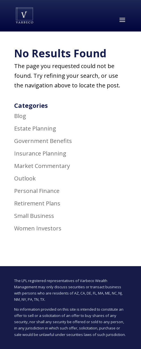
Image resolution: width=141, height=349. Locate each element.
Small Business (34, 216)
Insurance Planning (40, 153)
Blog (20, 116)
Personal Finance (36, 191)
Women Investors (37, 228)
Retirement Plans (37, 203)
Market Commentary (42, 166)
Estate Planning (35, 128)
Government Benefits (43, 141)
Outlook (25, 178)
